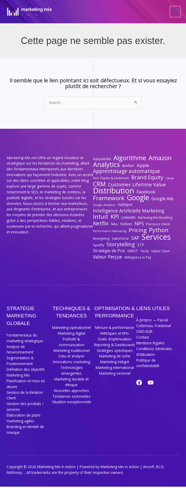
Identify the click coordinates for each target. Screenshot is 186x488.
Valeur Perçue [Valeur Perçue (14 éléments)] (107, 258)
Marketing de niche (114, 357)
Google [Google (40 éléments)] (138, 199)
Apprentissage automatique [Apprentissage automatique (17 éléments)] (126, 173)
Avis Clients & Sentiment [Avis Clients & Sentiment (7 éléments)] (111, 179)
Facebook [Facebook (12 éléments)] (145, 193)
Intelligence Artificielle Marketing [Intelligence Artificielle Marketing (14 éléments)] (128, 212)
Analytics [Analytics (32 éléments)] (106, 166)
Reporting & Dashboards (114, 346)
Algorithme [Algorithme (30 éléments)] (129, 159)
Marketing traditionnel (71, 351)
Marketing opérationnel (71, 328)
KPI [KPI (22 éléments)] (115, 218)
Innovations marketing (71, 363)
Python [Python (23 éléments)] (158, 231)
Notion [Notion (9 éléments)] (126, 225)
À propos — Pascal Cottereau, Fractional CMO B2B (153, 327)
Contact (142, 338)
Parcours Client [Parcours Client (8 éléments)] (158, 225)
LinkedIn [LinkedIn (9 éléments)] (128, 218)
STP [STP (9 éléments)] (140, 246)
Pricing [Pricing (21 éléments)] (138, 231)
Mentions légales (150, 344)
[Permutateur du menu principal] (175, 12)
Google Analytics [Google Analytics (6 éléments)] (104, 206)
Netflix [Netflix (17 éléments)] (100, 225)
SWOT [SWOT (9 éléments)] (132, 252)
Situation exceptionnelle (71, 403)
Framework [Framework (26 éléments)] (108, 199)
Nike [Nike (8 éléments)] (114, 225)
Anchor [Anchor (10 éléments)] (128, 166)
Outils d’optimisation (115, 340)
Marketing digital (71, 334)
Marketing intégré (114, 363)
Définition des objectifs (26, 370)
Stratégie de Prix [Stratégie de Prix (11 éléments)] (109, 252)
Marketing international (115, 368)
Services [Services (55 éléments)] (156, 238)
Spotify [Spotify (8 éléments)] (98, 246)
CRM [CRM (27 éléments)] (99, 185)
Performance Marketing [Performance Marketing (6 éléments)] (109, 232)
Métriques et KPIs (114, 334)
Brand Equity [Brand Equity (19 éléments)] (147, 179)
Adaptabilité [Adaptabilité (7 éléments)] (102, 160)
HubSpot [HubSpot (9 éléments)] (125, 205)
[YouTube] (153, 384)
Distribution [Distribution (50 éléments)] (113, 192)
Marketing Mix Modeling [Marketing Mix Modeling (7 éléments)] (155, 219)
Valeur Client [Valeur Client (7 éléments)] (160, 252)
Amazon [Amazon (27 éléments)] (160, 159)
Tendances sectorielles (71, 397)
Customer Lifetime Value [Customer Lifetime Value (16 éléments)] (137, 186)
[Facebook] (139, 384)
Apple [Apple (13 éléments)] (143, 167)
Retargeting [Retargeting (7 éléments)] (101, 240)
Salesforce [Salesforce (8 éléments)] (120, 239)
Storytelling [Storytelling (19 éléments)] (120, 246)
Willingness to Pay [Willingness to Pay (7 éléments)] (137, 258)
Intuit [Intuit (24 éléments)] (100, 218)
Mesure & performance (114, 328)
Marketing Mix (18, 376)
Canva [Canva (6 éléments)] (170, 179)
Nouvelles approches (71, 391)
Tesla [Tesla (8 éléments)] (144, 252)
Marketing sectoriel (114, 374)
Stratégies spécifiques (115, 351)
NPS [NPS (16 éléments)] (139, 225)
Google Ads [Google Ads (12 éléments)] (162, 200)
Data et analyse (71, 357)
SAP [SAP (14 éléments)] (135, 239)
